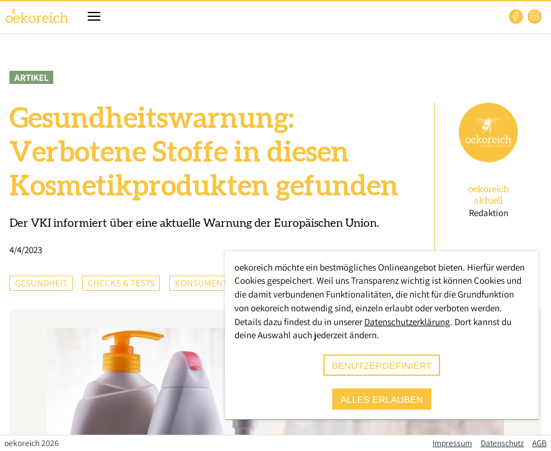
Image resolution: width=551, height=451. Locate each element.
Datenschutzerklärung (407, 322)
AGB (539, 442)
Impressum (452, 442)
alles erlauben (381, 399)
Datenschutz (502, 442)
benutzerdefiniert (382, 365)
